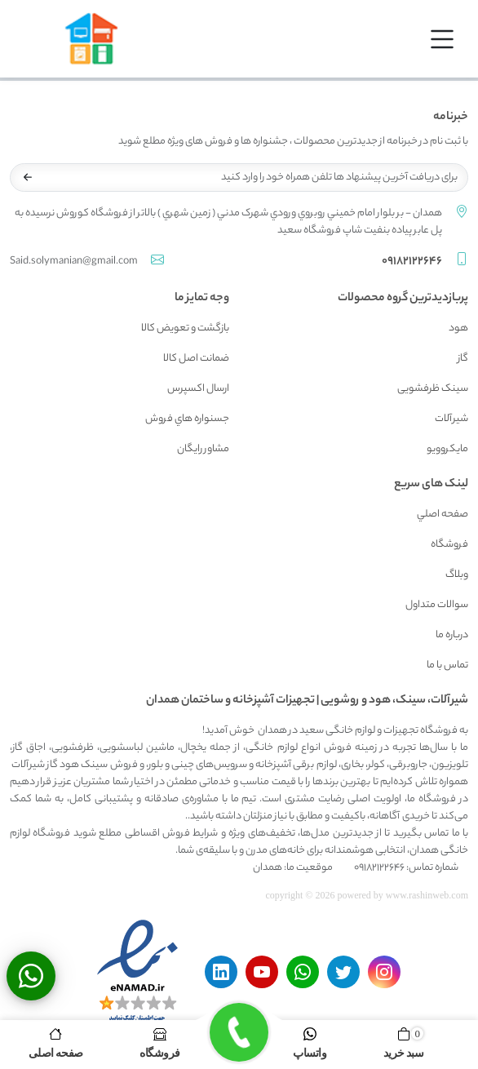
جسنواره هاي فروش (187, 419)
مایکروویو (447, 449)
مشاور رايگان (203, 449)
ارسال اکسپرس (198, 388)
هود (458, 328)
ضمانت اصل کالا (196, 358)
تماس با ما (447, 665)
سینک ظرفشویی (432, 388)
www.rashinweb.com (427, 895)
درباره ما (452, 635)
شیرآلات (451, 419)
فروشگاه (449, 544)
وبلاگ (456, 574)
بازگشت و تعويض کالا (185, 328)
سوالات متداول (436, 605)
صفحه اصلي (442, 514)
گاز (463, 358)
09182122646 (412, 262)
